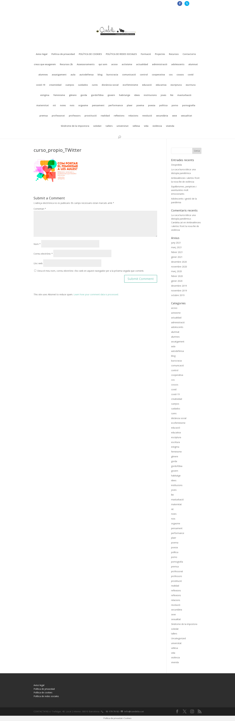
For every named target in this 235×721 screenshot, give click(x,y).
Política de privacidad (63, 54)
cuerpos (69, 85)
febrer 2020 (177, 276)
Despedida (176, 164)
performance (115, 105)
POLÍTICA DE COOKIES (90, 54)
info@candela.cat (134, 711)
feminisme (59, 95)
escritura (191, 85)
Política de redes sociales (46, 696)
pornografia (188, 105)
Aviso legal (41, 54)
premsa (43, 116)
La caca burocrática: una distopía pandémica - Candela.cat (183, 219)
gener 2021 (176, 256)
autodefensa (86, 75)
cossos (180, 75)
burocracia (112, 75)
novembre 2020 (179, 266)
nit (54, 105)
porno (175, 105)
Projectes (160, 54)
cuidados (83, 85)
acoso (114, 64)
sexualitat (186, 116)
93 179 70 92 (112, 711)
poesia (151, 105)
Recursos (174, 54)
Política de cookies (43, 692)
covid (190, 75)
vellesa (136, 126)
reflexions (119, 116)
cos (171, 75)
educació (147, 85)
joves (163, 95)
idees (137, 95)
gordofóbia (97, 95)
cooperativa (158, 75)
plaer (129, 105)
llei (171, 95)
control (144, 75)
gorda (84, 95)
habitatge (124, 95)
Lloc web (38, 263)
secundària (162, 116)
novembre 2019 (179, 290)
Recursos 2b (66, 64)
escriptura (176, 85)
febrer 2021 (177, 252)
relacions (133, 116)
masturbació (184, 95)
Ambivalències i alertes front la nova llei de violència (186, 226)
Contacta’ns (189, 54)
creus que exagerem (45, 64)
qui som (103, 64)
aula (73, 75)
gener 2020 (176, 280)
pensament (98, 105)
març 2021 (176, 247)
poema (140, 105)
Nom (37, 244)
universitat (123, 126)
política (163, 105)
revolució (147, 116)
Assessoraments (85, 64)
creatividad (55, 85)
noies (63, 105)
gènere (72, 95)
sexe (174, 116)
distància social (110, 85)
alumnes (43, 75)
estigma (44, 95)
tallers (109, 126)
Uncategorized (178, 638)
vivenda (170, 126)
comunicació (129, 75)
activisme (127, 64)
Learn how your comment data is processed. (96, 294)
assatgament (59, 75)
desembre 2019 (179, 285)
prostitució (91, 116)
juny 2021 (176, 242)
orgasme (83, 105)
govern (111, 95)
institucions (150, 95)
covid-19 (40, 85)
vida (146, 126)
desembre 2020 (179, 261)
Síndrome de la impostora (75, 126)
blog (100, 75)
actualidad (142, 64)
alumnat (193, 64)
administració (159, 64)
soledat (97, 126)
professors (75, 116)
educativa (161, 85)
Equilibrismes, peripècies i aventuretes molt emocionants (184, 190)
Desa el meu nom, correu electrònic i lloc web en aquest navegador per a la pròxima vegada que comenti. (90, 270)
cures (95, 85)
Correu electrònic (43, 253)
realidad (105, 116)
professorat (58, 116)
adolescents (177, 64)
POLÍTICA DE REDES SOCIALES (121, 54)
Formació (146, 54)
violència (157, 126)
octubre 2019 (177, 295)
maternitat (42, 105)
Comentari (40, 208)
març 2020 (176, 271)
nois (72, 105)
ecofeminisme (130, 85)
